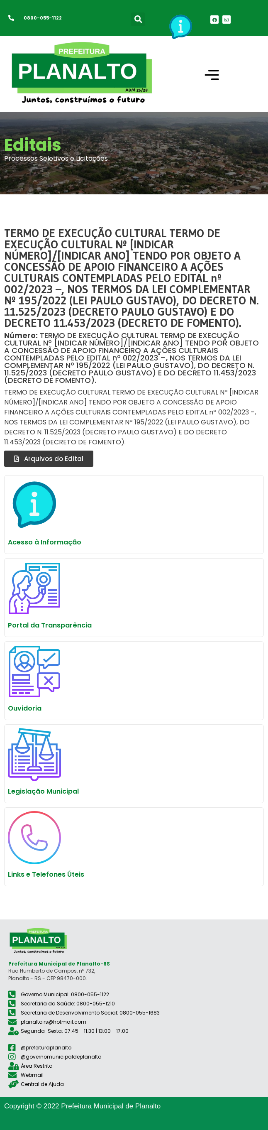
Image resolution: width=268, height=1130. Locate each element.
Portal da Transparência (50, 625)
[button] (138, 19)
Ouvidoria (24, 708)
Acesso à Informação (44, 542)
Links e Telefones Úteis (46, 874)
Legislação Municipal (43, 791)
